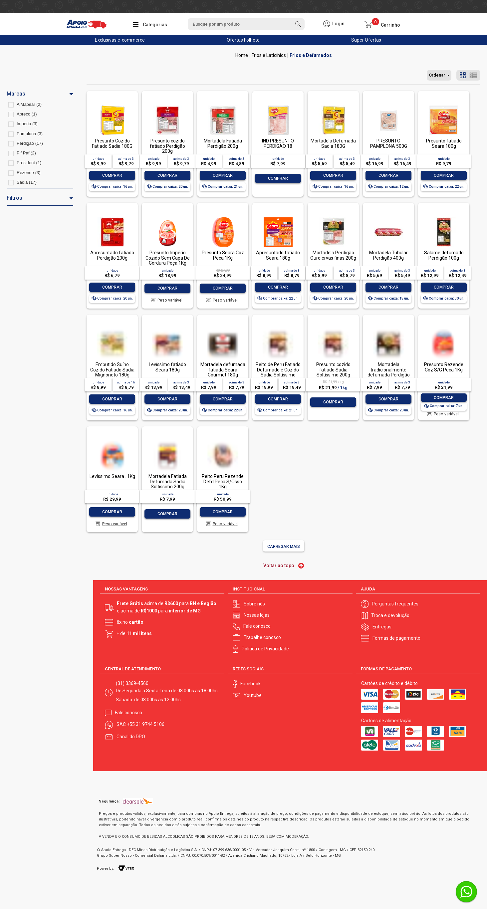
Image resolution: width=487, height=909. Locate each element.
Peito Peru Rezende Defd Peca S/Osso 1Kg (223, 481)
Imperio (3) (27, 123)
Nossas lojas (257, 615)
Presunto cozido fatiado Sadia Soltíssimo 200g (333, 369)
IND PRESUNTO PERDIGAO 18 (278, 143)
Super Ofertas (366, 40)
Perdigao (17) (30, 143)
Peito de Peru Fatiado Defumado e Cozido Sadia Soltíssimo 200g (278, 372)
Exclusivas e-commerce (120, 40)
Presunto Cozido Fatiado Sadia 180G (112, 143)
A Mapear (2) (29, 104)
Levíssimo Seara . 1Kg (112, 476)
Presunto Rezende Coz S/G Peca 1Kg (443, 367)
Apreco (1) (27, 114)
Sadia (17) (27, 182)
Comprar (112, 175)
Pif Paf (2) (26, 152)
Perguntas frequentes (395, 603)
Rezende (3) (29, 172)
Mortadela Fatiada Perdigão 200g (223, 143)
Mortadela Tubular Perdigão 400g (388, 255)
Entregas (381, 626)
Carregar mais (283, 546)
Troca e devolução (390, 615)
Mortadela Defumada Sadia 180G (333, 143)
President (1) (29, 162)
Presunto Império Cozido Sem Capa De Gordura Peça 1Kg (167, 258)
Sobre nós (254, 603)
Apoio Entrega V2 (241, 55)
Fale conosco (257, 626)
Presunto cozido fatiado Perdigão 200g (167, 146)
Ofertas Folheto (243, 40)
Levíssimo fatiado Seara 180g (167, 367)
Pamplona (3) (30, 133)
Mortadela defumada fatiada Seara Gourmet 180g (222, 369)
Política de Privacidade (265, 648)
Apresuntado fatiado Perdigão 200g (112, 255)
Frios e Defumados (311, 55)
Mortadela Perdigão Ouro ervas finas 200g (333, 255)
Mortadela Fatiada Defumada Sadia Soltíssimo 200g (167, 481)
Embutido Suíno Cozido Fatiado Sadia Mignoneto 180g (112, 369)
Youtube (253, 695)
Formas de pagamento (396, 638)
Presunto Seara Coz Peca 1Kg (223, 255)
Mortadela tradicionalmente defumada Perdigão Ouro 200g (388, 372)
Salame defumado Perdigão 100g (444, 255)
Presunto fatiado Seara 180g (444, 143)
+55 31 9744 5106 (145, 724)
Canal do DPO (131, 736)
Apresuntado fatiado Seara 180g (278, 255)
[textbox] (246, 24)
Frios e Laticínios (269, 55)
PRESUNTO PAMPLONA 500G (388, 143)
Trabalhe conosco (262, 637)
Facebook (250, 683)
